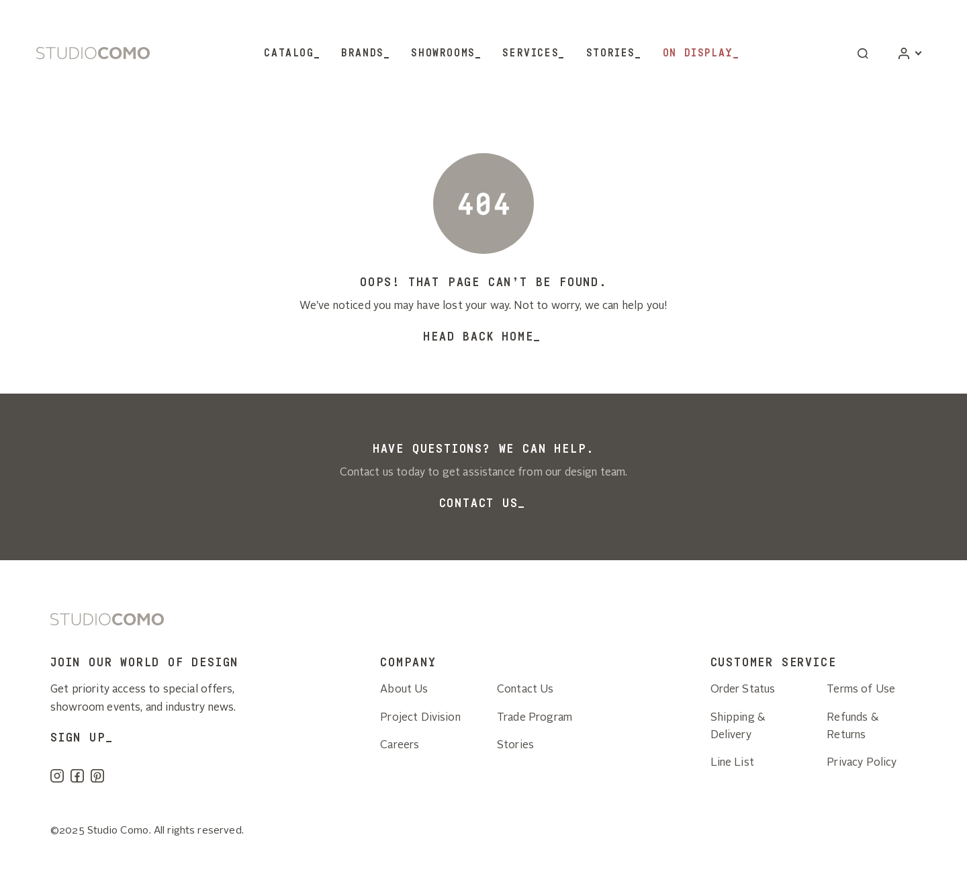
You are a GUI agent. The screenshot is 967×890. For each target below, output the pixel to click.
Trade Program (534, 718)
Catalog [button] (289, 53)
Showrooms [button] (443, 53)
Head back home (478, 336)
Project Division (420, 718)
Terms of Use (861, 689)
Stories (610, 53)
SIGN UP (78, 737)
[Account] (909, 53)
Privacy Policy (861, 763)
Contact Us (478, 503)
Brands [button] (362, 53)
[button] (862, 53)
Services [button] (530, 53)
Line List (732, 763)
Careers (399, 745)
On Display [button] (698, 53)
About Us (404, 689)
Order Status (743, 689)
